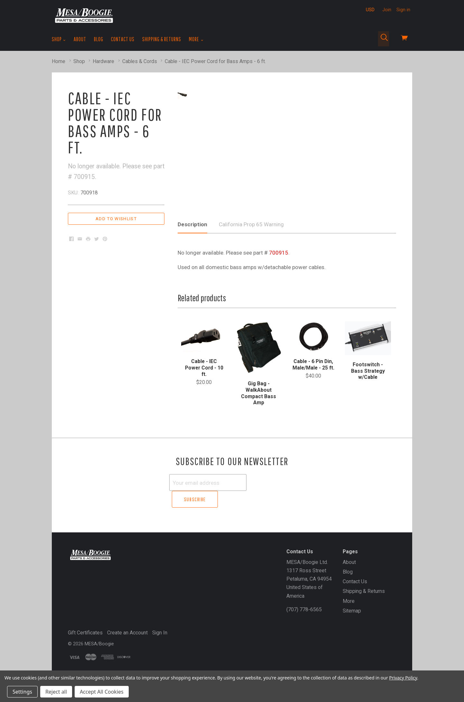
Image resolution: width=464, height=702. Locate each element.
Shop (59, 39)
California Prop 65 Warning (251, 254)
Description (192, 254)
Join (386, 10)
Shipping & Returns (161, 39)
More (196, 39)
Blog (98, 39)
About (80, 39)
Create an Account (127, 646)
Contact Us (123, 39)
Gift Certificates (85, 646)
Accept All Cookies (102, 691)
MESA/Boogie (99, 657)
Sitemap (352, 624)
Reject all (56, 691)
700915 (278, 283)
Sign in (403, 10)
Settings (22, 691)
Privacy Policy (403, 678)
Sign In (159, 646)
